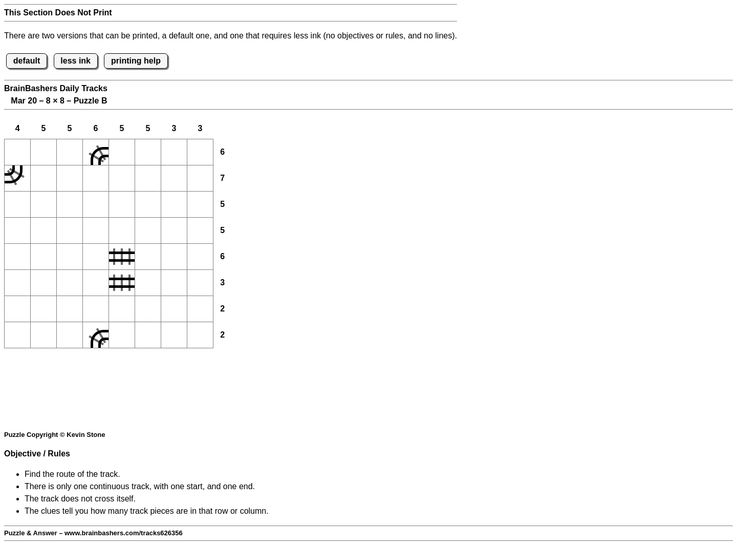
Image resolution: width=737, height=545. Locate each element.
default (26, 60)
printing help (136, 60)
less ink (75, 60)
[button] (17, 152)
